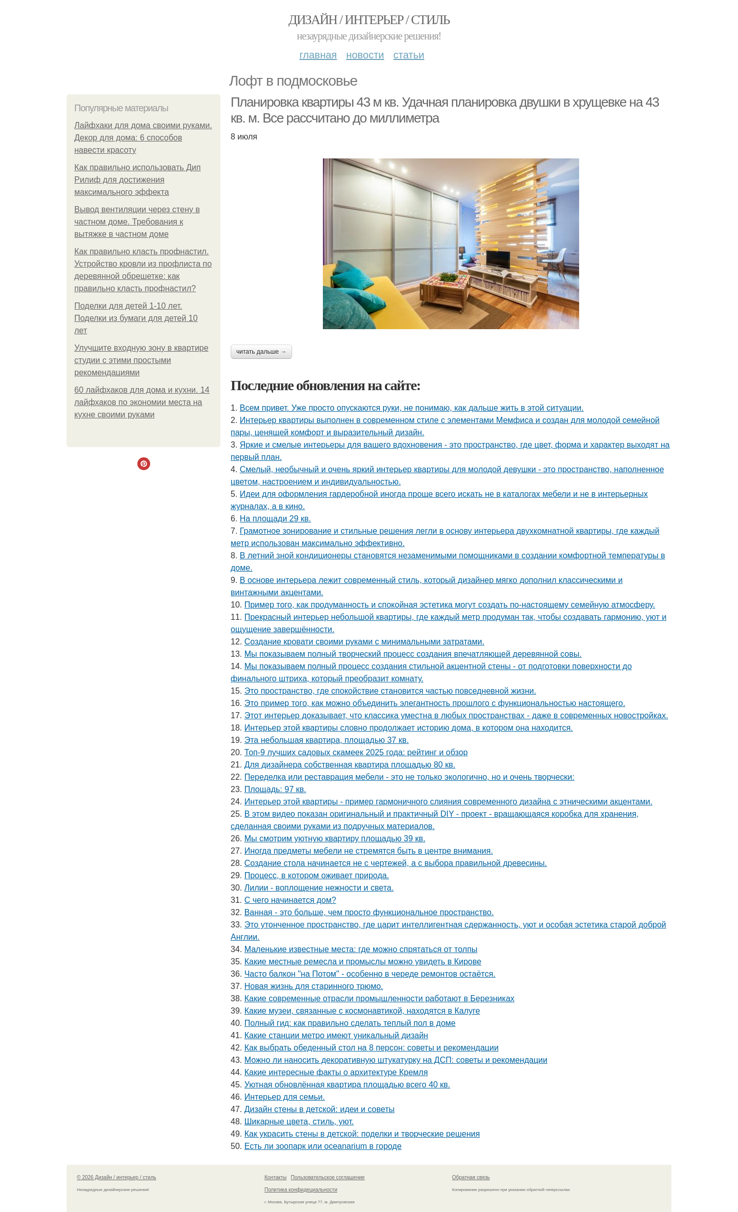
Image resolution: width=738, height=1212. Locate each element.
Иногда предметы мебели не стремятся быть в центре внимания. (368, 850)
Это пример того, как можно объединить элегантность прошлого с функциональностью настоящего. (434, 703)
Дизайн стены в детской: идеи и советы (319, 1109)
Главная (318, 54)
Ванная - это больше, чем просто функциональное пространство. (369, 912)
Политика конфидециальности (300, 1190)
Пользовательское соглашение (328, 1177)
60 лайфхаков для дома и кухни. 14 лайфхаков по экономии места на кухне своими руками (142, 402)
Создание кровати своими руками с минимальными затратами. (364, 641)
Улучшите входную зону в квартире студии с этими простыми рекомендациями (141, 360)
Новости (365, 54)
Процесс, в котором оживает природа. (316, 875)
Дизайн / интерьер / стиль (369, 19)
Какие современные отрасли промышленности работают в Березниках (379, 998)
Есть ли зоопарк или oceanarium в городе (323, 1146)
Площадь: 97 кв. (275, 789)
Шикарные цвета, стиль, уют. (299, 1121)
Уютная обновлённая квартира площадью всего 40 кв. (347, 1084)
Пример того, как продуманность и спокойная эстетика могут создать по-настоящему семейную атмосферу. (449, 604)
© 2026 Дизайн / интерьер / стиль (116, 1177)
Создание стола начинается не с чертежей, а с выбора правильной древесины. (395, 863)
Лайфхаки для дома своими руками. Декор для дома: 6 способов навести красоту (143, 137)
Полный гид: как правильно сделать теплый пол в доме (350, 1023)
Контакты (275, 1177)
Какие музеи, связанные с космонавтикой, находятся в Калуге (362, 1010)
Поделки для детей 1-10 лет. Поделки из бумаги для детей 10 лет (136, 318)
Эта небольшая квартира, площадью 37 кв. (326, 740)
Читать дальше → (261, 351)
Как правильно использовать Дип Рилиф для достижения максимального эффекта (137, 179)
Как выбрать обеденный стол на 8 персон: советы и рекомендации (371, 1047)
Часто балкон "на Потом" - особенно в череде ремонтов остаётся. (370, 973)
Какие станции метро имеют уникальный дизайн (336, 1035)
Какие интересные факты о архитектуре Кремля (336, 1072)
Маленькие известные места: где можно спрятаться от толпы (361, 949)
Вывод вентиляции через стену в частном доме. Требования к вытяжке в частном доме (137, 221)
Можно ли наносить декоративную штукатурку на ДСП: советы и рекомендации (396, 1060)
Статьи (408, 54)
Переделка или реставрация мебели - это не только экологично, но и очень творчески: (409, 777)
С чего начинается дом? (290, 900)
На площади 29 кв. (275, 518)
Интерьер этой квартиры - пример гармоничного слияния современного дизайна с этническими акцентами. (448, 801)
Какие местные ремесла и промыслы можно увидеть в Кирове (362, 961)
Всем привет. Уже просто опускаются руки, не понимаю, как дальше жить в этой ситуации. (412, 407)
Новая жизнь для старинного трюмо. (313, 986)
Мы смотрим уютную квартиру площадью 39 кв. (334, 838)
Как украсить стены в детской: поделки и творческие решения (362, 1133)
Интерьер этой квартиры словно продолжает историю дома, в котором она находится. (408, 727)
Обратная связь (471, 1177)
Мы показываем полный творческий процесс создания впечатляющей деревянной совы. (413, 654)
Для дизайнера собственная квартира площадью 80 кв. (350, 764)
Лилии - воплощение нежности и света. (319, 887)
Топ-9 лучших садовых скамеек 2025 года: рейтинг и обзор (356, 752)
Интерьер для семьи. (284, 1097)
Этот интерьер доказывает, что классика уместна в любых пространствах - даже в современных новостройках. (456, 715)
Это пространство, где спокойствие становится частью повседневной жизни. (390, 690)
